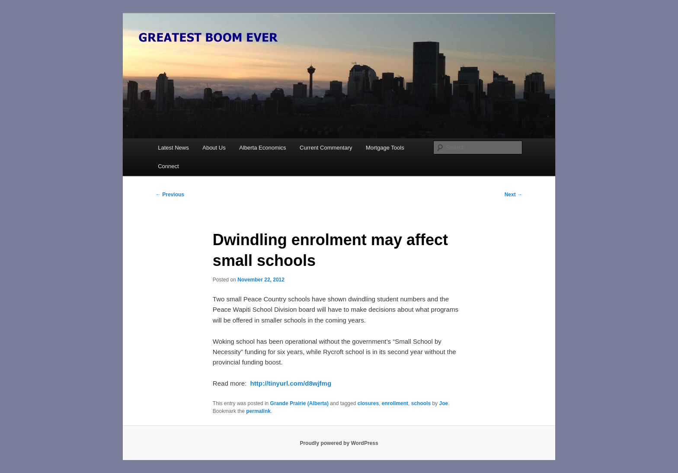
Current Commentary (326, 147)
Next (513, 195)
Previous (170, 195)
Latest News (173, 147)
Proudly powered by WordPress (339, 443)
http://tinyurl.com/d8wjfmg (291, 383)
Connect (168, 166)
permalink (258, 411)
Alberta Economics (262, 147)
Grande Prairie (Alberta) (299, 403)
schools (421, 403)
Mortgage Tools (385, 147)
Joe (443, 403)
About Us (213, 147)
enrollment (395, 403)
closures (368, 403)
